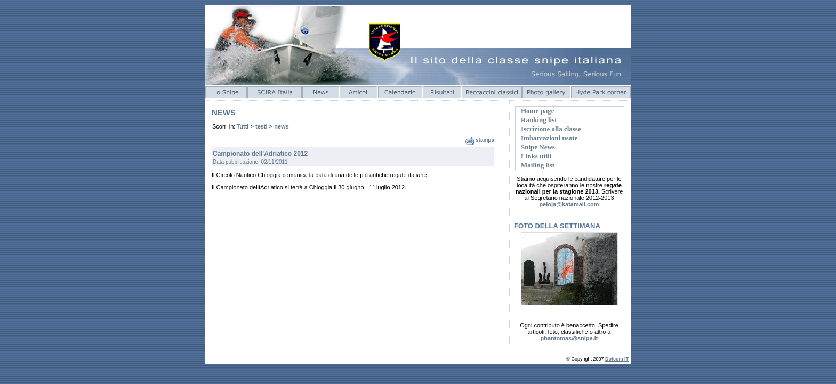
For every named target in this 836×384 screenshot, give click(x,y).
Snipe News (538, 147)
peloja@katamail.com (569, 204)
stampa (485, 140)
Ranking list (539, 120)
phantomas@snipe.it (569, 338)
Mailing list (537, 165)
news (281, 126)
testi (261, 126)
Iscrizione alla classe (551, 129)
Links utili (536, 156)
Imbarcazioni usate (549, 138)
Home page (537, 111)
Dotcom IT (617, 359)
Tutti (242, 126)
